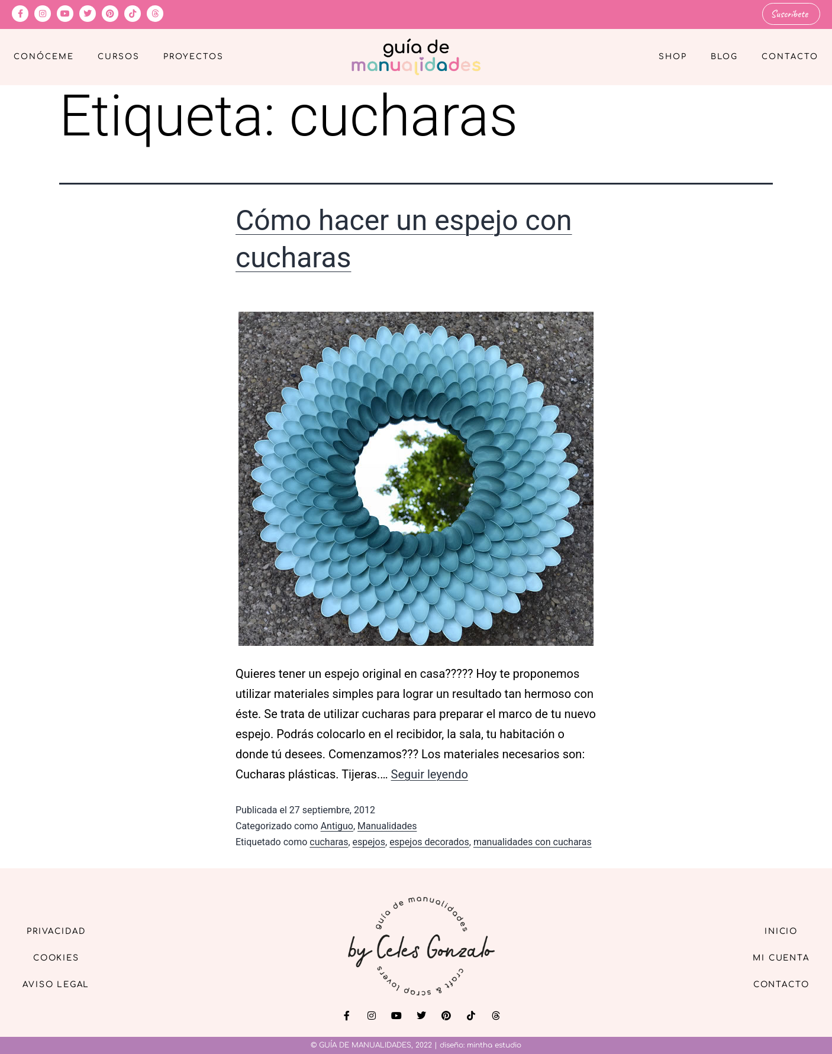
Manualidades (387, 826)
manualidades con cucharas (532, 842)
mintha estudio (494, 1045)
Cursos (119, 57)
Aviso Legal (59, 984)
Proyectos (193, 57)
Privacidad (59, 930)
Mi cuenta (777, 957)
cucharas (328, 842)
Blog (724, 57)
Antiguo (337, 826)
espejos (369, 842)
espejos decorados (429, 842)
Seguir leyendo (429, 774)
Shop (673, 57)
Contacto (790, 57)
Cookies (59, 957)
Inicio (777, 930)
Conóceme (44, 57)
